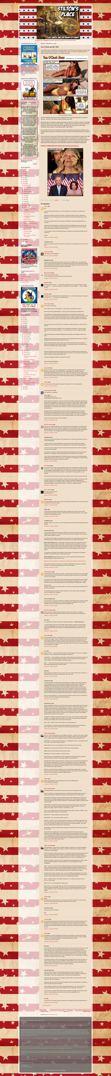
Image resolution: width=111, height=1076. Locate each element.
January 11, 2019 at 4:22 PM (50, 698)
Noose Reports (27, 219)
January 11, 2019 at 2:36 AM (50, 363)
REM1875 (46, 282)
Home (66, 1011)
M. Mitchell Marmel (48, 390)
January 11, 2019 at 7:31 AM (50, 432)
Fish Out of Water (48, 424)
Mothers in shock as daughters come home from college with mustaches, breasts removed (64, 561)
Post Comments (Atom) (52, 1014)
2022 (24, 177)
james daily (47, 367)
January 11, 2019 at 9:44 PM (50, 914)
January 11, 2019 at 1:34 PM (50, 615)
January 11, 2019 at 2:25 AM (50, 299)
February (26, 205)
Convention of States (25, 276)
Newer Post (44, 1011)
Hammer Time (27, 233)
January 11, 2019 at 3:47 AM (50, 377)
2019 (24, 183)
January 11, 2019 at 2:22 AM (50, 289)
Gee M (45, 933)
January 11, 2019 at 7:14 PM (50, 784)
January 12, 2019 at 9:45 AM (50, 965)
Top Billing (26, 225)
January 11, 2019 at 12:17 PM (51, 567)
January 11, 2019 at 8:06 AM (50, 461)
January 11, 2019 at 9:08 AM (50, 495)
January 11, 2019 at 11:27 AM (51, 516)
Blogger (63, 1070)
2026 (24, 169)
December (26, 185)
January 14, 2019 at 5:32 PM (50, 1002)
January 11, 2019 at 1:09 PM (50, 605)
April (25, 201)
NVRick (46, 778)
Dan (45, 651)
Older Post (86, 1011)
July (25, 195)
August (25, 193)
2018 (24, 239)
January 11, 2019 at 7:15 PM (50, 840)
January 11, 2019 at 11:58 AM (51, 526)
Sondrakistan (24, 280)
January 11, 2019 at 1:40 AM (50, 268)
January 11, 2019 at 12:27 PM (51, 594)
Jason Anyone (47, 303)
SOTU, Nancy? (27, 214)
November (26, 187)
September (26, 191)
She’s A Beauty (48, 489)
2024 (24, 173)
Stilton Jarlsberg (48, 733)
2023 (24, 175)
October (26, 189)
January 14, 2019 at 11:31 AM (51, 994)
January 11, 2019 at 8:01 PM (50, 903)
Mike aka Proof (47, 272)
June (25, 197)
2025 (24, 171)
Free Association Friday (29, 221)
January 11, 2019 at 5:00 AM (50, 385)
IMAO (22, 278)
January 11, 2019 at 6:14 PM (50, 774)
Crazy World (47, 251)
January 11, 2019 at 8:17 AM (50, 485)
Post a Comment (46, 1005)
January (26, 207)
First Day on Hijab (28, 231)
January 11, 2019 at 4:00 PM (50, 666)
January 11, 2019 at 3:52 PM (50, 646)
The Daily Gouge (25, 282)
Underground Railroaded (29, 212)
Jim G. (45, 206)
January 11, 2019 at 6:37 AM (50, 420)
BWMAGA (46, 499)
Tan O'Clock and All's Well (29, 227)
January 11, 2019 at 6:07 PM (50, 728)
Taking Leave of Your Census (30, 223)
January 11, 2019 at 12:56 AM (51, 255)
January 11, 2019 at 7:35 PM (50, 892)
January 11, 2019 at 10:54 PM (51, 941)
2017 (24, 241)
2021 (24, 179)
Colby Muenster (48, 571)
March (25, 203)
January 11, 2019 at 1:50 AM (50, 278)
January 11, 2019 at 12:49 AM (51, 237)
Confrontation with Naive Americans (29, 217)
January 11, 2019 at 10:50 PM (51, 928)
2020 (24, 181)
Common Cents (24, 274)
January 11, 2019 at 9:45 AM (50, 504)
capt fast (46, 919)
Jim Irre (46, 382)
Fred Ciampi (47, 465)
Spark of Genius (27, 229)
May (25, 199)
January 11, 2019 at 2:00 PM (50, 631)
